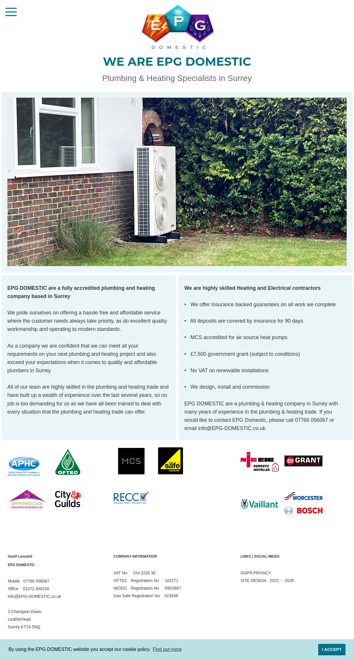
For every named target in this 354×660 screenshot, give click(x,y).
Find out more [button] (167, 649)
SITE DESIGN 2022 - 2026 (267, 580)
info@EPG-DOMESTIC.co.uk (231, 428)
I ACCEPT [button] (332, 649)
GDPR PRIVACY (256, 573)
